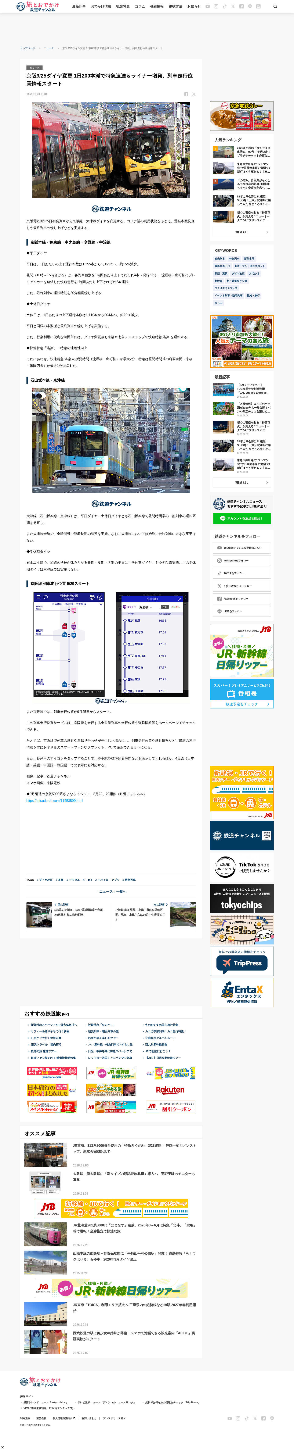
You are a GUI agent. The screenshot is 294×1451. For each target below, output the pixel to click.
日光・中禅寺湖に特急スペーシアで (110, 1050)
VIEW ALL (241, 232)
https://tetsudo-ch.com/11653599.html (54, 800)
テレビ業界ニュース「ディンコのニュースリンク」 (106, 1402)
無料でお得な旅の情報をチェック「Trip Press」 (173, 1402)
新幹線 (218, 280)
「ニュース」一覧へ (111, 891)
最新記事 (79, 7)
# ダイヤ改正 (45, 879)
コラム (140, 7)
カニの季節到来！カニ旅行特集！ (165, 1031)
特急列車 (234, 258)
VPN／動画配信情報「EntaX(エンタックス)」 (49, 1408)
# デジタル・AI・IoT (79, 879)
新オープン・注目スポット (250, 266)
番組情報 (157, 7)
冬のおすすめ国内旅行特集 (161, 1024)
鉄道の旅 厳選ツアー (44, 1050)
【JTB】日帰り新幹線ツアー (163, 1057)
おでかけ (254, 273)
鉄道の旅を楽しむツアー (103, 1037)
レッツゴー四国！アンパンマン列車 (110, 1057)
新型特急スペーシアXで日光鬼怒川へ (54, 1024)
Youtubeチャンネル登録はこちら (239, 548)
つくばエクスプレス (226, 288)
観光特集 (123, 7)
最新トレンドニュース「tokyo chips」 (45, 1402)
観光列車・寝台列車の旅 (103, 1031)
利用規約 (25, 1418)
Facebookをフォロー (232, 599)
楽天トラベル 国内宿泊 (46, 1044)
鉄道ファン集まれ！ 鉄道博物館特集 (53, 1057)
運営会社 (41, 1418)
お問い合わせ (89, 1418)
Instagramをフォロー (232, 560)
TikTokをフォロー (230, 573)
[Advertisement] (147, 29)
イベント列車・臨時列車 (229, 295)
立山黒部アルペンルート (160, 1037)
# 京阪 (60, 879)
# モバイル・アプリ (107, 879)
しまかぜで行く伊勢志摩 (46, 1037)
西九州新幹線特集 (156, 1044)
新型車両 (249, 258)
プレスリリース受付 (114, 1418)
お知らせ (194, 7)
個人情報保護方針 (62, 1418)
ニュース (49, 48)
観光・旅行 (253, 295)
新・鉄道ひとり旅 (237, 280)
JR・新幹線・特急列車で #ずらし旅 (110, 1044)
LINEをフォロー (229, 611)
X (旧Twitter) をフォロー (234, 586)
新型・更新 (221, 273)
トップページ (27, 48)
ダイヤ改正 (238, 273)
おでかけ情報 (101, 7)
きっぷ (218, 302)
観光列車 (220, 258)
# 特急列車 (129, 879)
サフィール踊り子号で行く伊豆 (50, 1031)
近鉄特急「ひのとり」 (102, 1024)
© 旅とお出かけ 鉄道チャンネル (35, 1425)
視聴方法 (175, 7)
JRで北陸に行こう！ (158, 1050)
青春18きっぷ (222, 266)
